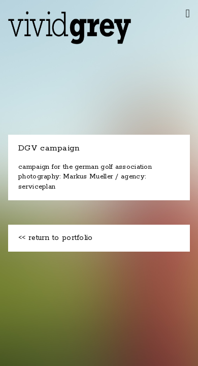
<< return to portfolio (55, 237)
